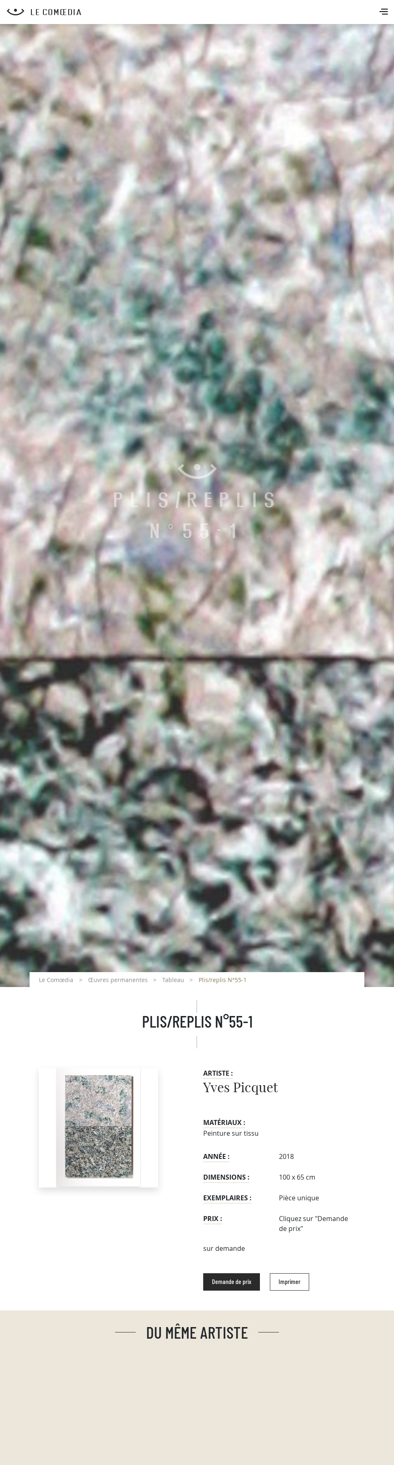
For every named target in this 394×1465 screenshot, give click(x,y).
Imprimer (289, 1282)
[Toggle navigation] (384, 12)
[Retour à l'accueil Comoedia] (200, 12)
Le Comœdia (56, 980)
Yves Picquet (240, 1088)
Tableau (173, 980)
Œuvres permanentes (118, 980)
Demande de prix (231, 1282)
